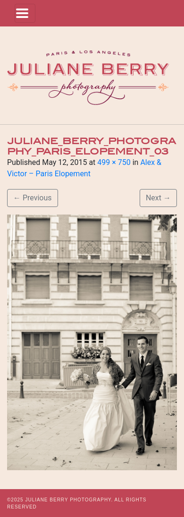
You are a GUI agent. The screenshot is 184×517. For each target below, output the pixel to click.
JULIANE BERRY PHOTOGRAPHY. (69, 499)
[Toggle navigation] (25, 13)
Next (158, 197)
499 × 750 (113, 162)
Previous (32, 197)
